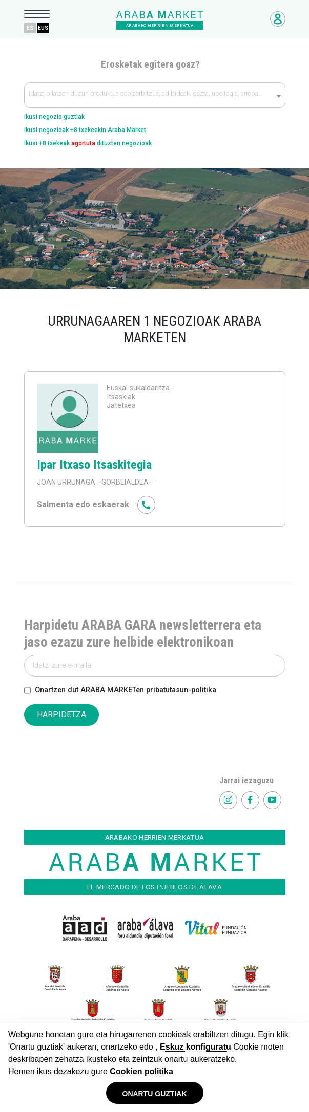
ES (30, 28)
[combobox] (154, 95)
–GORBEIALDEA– (124, 482)
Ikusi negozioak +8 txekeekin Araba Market (85, 130)
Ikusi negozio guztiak (54, 116)
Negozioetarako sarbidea (277, 19)
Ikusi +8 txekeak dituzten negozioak (88, 143)
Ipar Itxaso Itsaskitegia (94, 464)
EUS (43, 28)
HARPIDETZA (61, 714)
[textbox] (155, 95)
